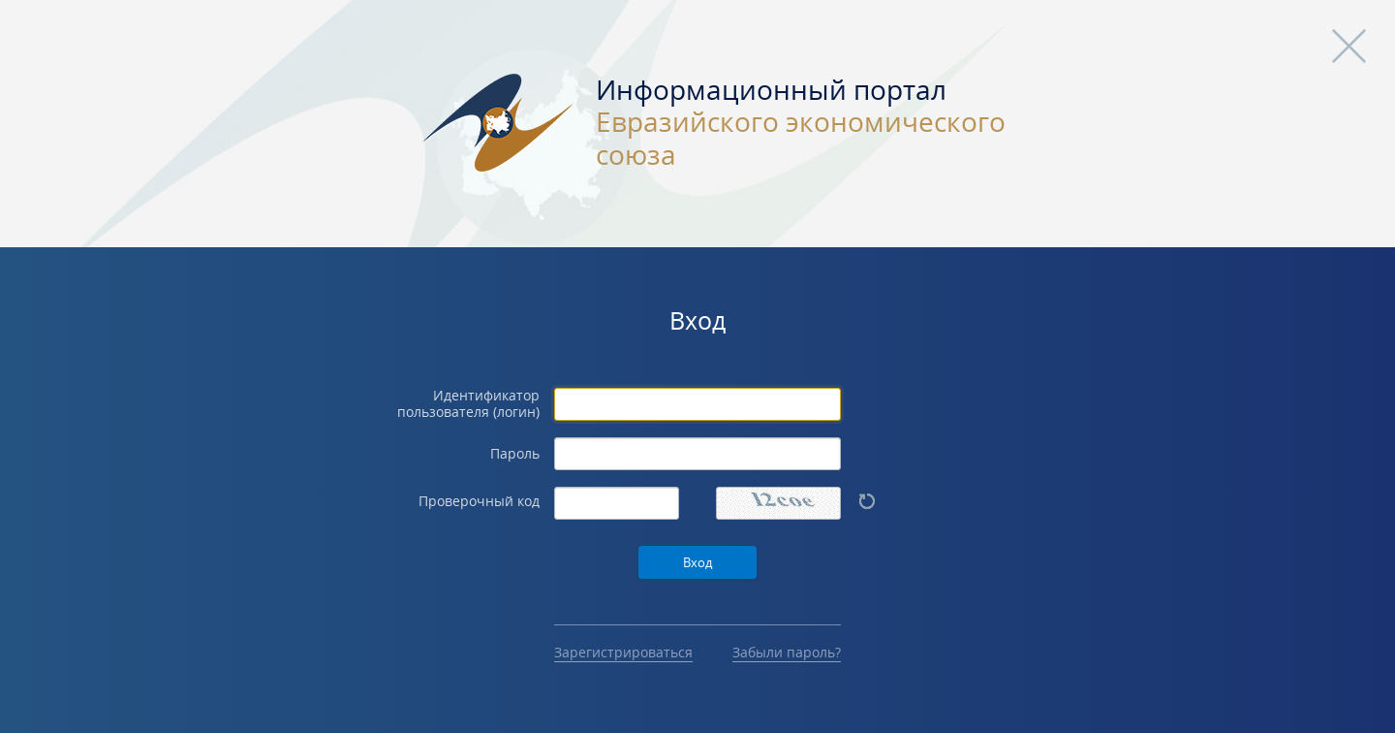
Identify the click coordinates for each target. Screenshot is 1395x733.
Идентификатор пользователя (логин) (468, 404)
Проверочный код (479, 502)
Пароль (515, 454)
